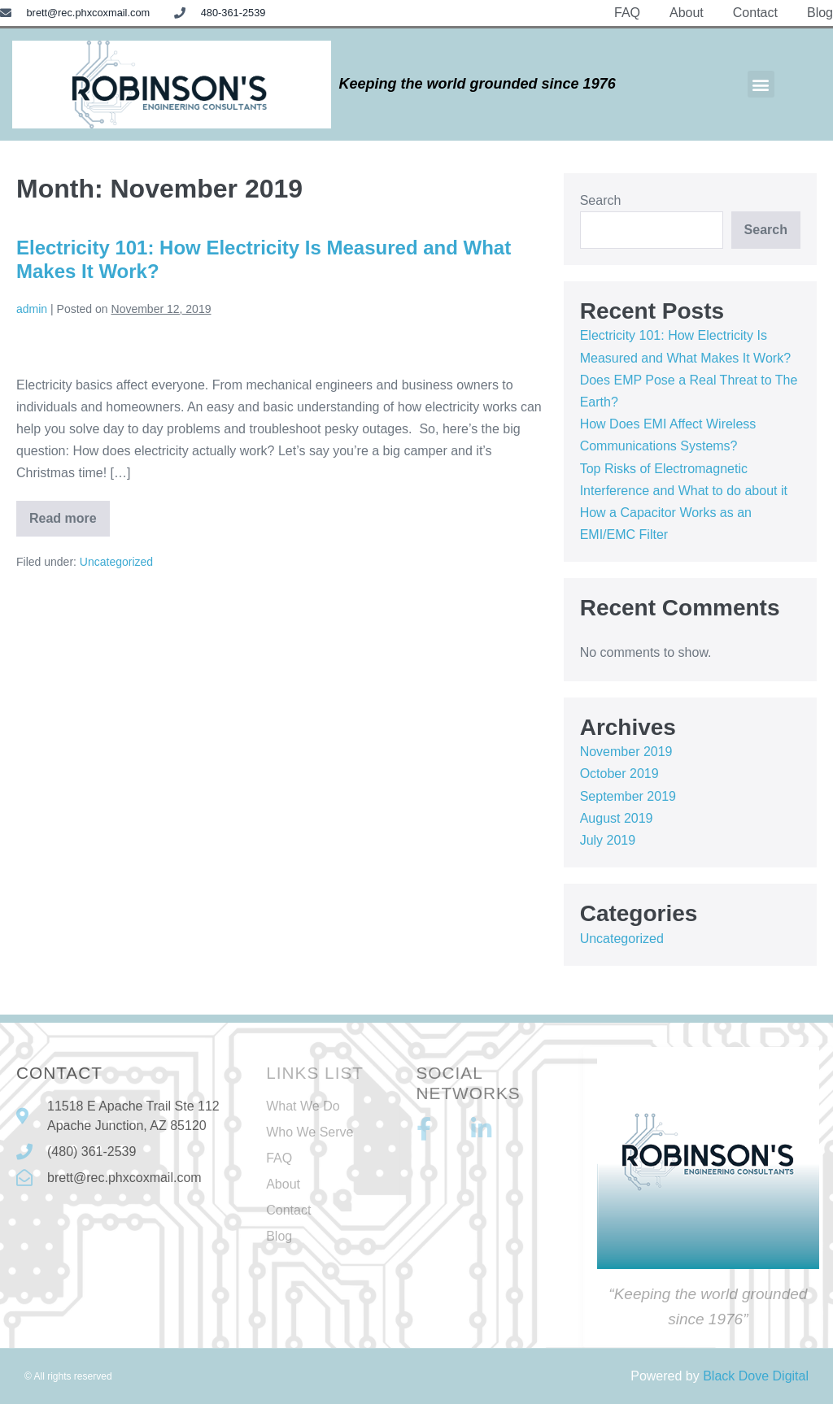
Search (600, 200)
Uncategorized (116, 561)
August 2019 (616, 818)
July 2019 (608, 840)
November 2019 (626, 752)
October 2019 (619, 773)
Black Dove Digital (756, 1376)
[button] (761, 84)
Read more (69, 513)
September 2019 (628, 796)
